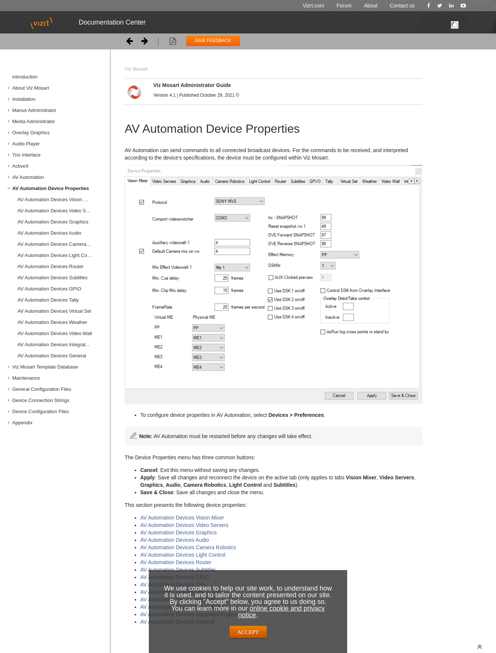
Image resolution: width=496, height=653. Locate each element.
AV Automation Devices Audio (49, 233)
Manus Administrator (34, 110)
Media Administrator (33, 121)
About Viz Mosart (30, 88)
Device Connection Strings (40, 400)
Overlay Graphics (30, 132)
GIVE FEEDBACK (213, 40)
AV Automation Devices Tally (48, 300)
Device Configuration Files (40, 411)
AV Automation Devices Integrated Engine (60, 344)
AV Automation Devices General (51, 355)
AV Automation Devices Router (50, 266)
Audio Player (26, 144)
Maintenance (26, 378)
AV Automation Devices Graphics (53, 222)
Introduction (25, 77)
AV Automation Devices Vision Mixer (56, 199)
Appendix (22, 422)
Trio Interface (26, 155)
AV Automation (28, 177)
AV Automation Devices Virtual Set (54, 311)
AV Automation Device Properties (50, 188)
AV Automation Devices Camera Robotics (60, 244)
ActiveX (20, 166)
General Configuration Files (41, 389)
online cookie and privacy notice (281, 612)
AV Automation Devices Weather (52, 322)
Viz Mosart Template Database (45, 367)
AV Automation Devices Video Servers (58, 210)
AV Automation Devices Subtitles (52, 277)
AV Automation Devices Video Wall (54, 333)
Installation (23, 99)
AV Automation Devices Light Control (56, 255)
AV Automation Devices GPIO (49, 289)
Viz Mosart (136, 69)
